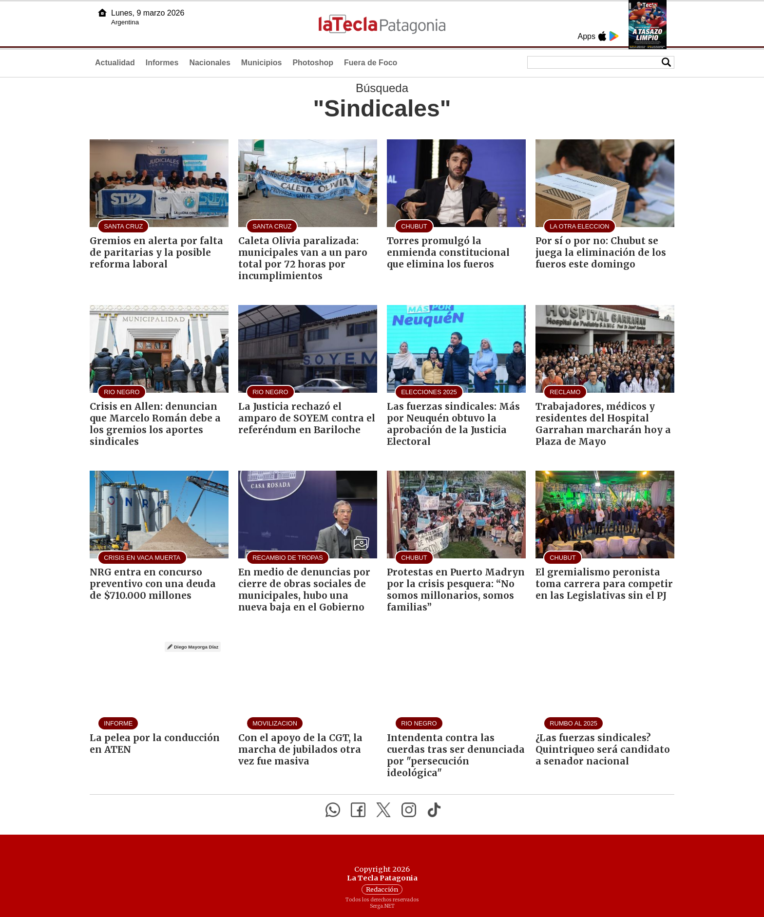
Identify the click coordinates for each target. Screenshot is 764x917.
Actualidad (115, 62)
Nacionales (209, 62)
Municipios (261, 62)
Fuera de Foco (370, 62)
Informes (162, 62)
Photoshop (312, 62)
